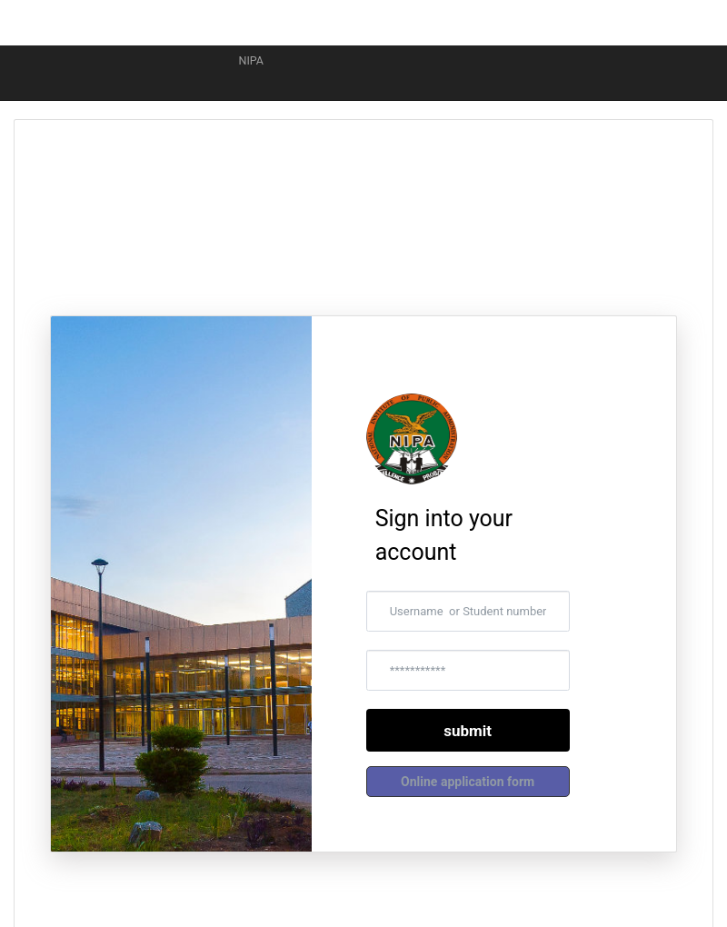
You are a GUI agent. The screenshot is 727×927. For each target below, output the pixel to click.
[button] (468, 781)
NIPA (245, 60)
